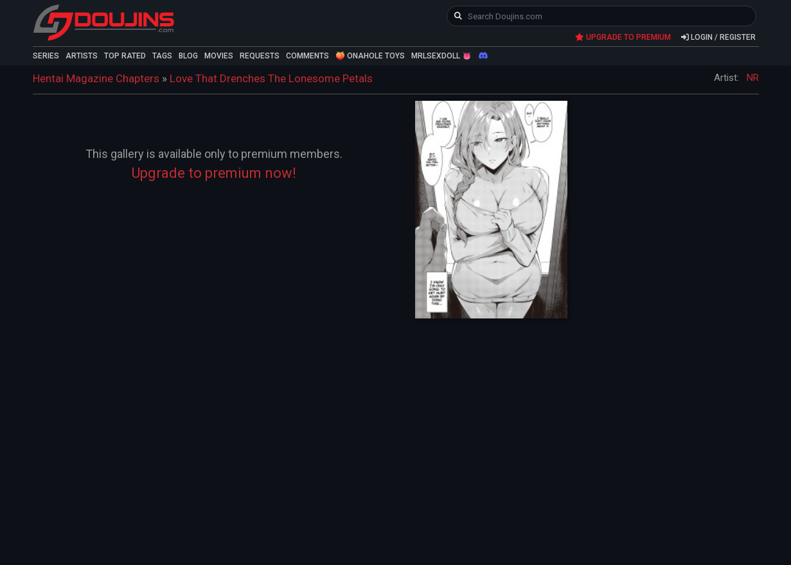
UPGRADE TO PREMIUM (623, 37)
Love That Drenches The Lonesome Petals (271, 78)
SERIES (46, 55)
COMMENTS (307, 55)
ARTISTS (82, 55)
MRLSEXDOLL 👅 (441, 55)
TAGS (162, 55)
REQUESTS (260, 55)
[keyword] (602, 16)
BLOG (188, 55)
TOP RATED (125, 55)
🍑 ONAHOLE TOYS (370, 55)
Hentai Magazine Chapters (96, 78)
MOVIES (218, 55)
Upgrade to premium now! (214, 173)
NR (753, 77)
